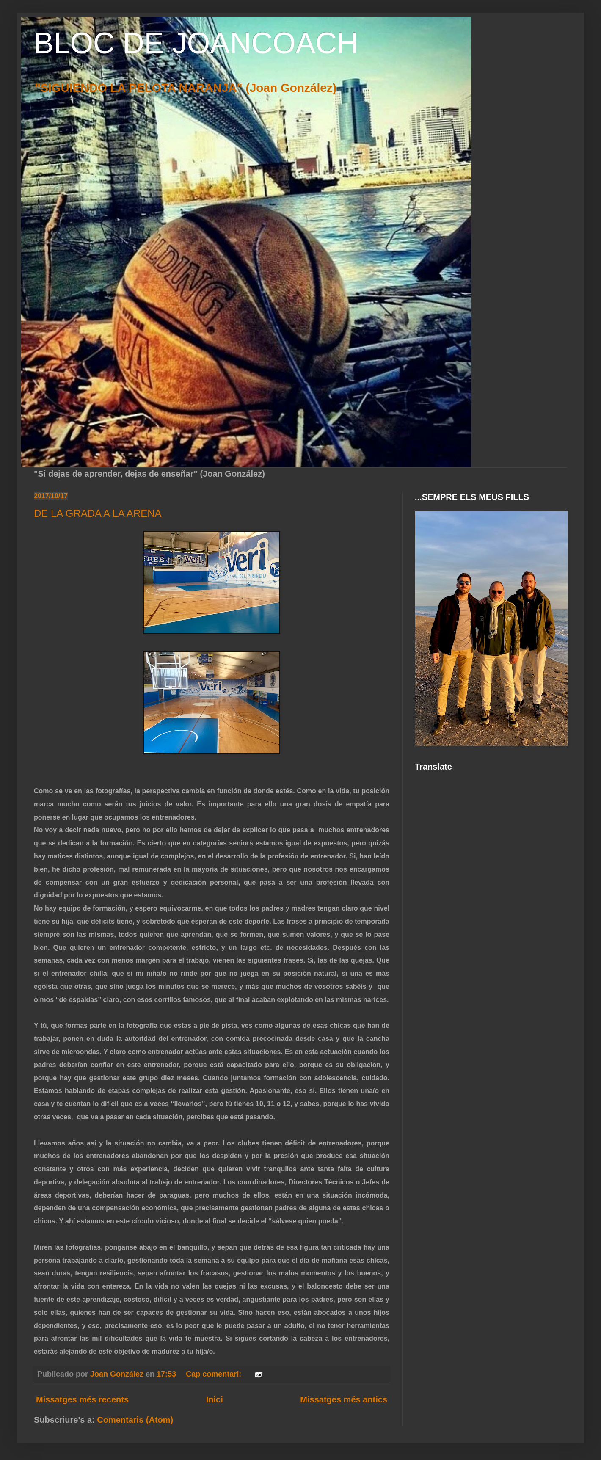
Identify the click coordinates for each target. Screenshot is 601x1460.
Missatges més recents (82, 1399)
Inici (214, 1399)
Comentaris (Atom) (135, 1419)
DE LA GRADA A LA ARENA (98, 513)
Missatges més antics (343, 1399)
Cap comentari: (214, 1374)
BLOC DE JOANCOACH (196, 43)
